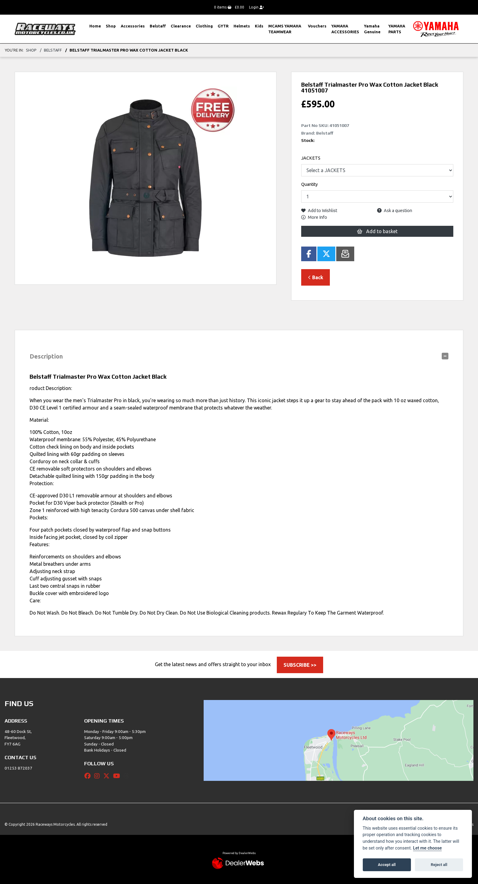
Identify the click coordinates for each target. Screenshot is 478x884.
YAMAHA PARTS (396, 29)
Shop (111, 26)
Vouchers (317, 26)
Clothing (204, 26)
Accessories (133, 26)
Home (95, 26)
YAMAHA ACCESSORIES (345, 29)
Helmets (242, 26)
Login (256, 7)
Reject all (439, 864)
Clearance (181, 26)
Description (46, 356)
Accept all (387, 864)
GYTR (223, 26)
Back (315, 277)
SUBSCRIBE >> (300, 665)
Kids (259, 26)
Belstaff (158, 26)
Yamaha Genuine (372, 29)
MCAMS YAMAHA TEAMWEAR (284, 29)
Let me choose (427, 848)
